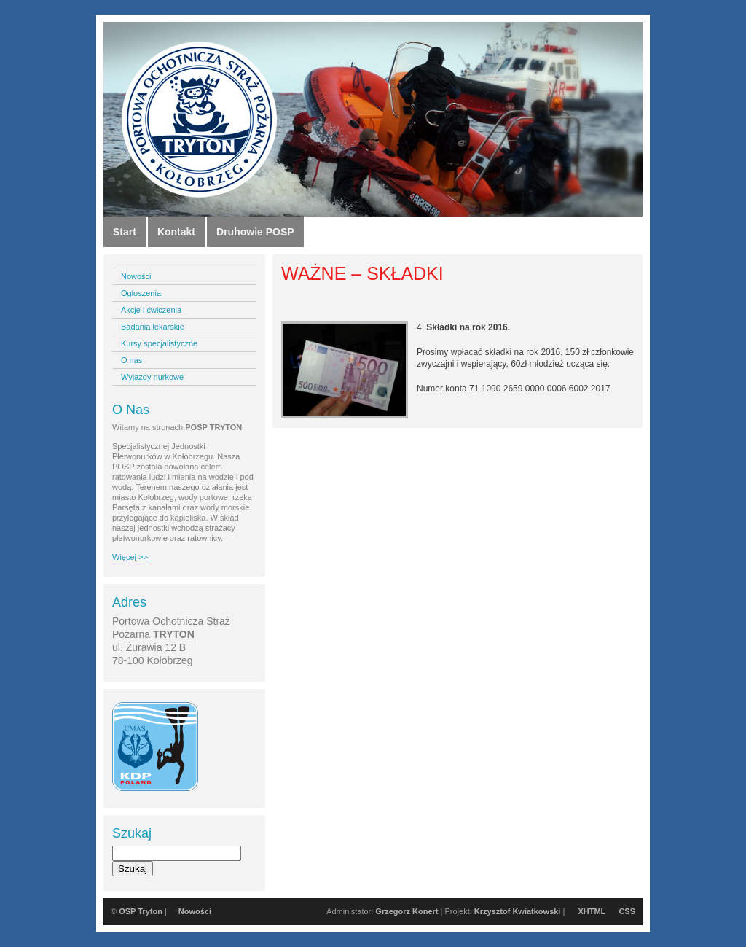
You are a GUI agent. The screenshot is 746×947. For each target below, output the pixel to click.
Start (124, 232)
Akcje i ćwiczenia (151, 309)
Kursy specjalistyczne (159, 343)
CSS (627, 911)
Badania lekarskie (152, 326)
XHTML (591, 911)
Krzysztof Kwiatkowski (517, 911)
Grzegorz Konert (406, 911)
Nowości (136, 276)
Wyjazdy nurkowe (152, 377)
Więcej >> (130, 557)
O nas (131, 360)
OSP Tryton (140, 911)
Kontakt (176, 232)
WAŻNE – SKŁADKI (362, 273)
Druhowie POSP (255, 232)
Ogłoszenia (141, 293)
